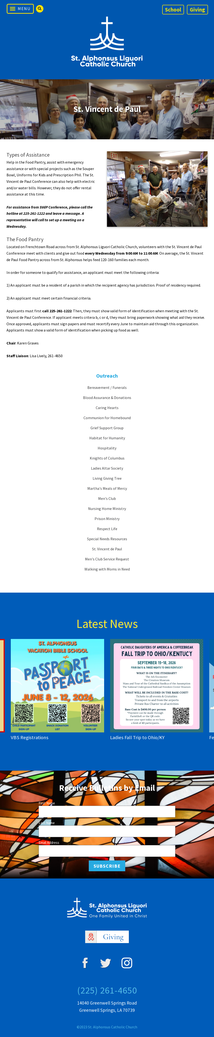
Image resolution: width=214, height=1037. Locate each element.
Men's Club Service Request (107, 559)
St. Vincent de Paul (107, 548)
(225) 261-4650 (107, 990)
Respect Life (107, 528)
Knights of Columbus (107, 458)
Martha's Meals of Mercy (107, 488)
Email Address (49, 842)
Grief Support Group (107, 427)
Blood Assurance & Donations (107, 397)
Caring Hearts (107, 407)
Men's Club (107, 498)
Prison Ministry (107, 518)
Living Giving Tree (107, 478)
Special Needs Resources (107, 538)
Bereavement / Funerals (107, 387)
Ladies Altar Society (107, 468)
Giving (197, 9)
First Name (47, 803)
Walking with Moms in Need (107, 569)
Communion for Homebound (107, 417)
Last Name (47, 823)
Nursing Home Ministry (107, 508)
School (173, 9)
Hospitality (107, 448)
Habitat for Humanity (107, 438)
